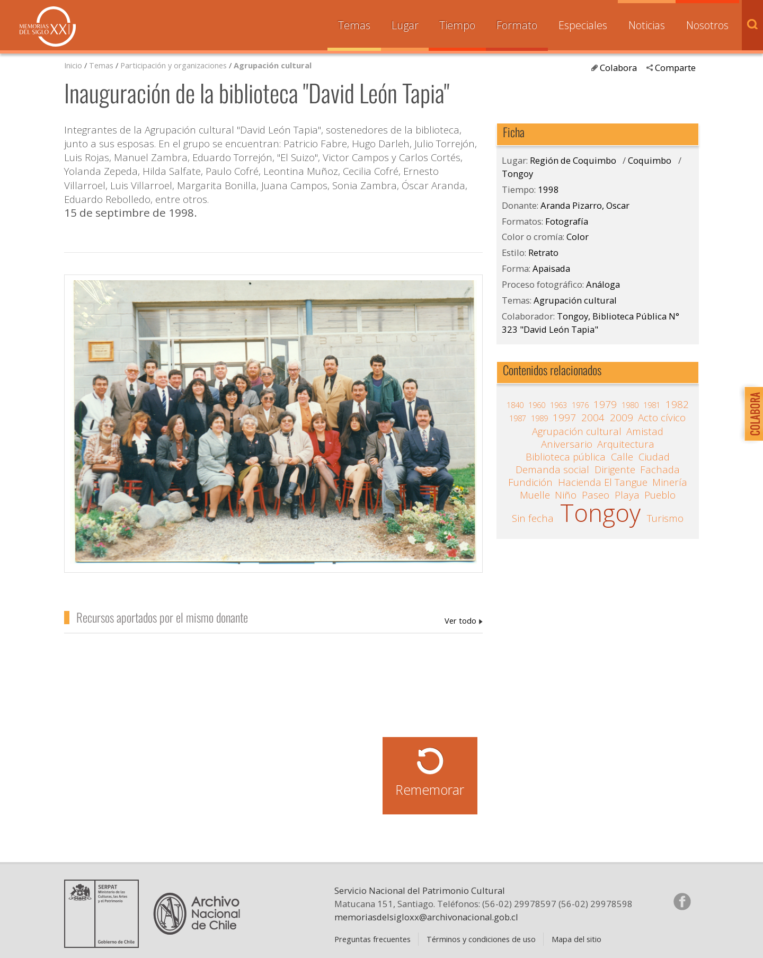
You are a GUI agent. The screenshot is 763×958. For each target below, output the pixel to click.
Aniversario (566, 444)
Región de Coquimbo (573, 160)
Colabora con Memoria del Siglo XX (751, 413)
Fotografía (566, 221)
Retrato (543, 252)
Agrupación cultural (273, 65)
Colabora (618, 67)
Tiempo (457, 25)
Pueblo (660, 495)
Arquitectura (625, 444)
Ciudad (654, 456)
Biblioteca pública (566, 456)
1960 (536, 405)
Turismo (665, 518)
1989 (539, 418)
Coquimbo (649, 160)
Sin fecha (533, 518)
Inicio (73, 65)
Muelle (535, 495)
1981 (651, 405)
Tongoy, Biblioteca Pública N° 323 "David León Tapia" (590, 322)
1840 (515, 405)
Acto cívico (662, 417)
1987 (517, 418)
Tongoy (517, 173)
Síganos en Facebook (682, 901)
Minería (669, 482)
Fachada (660, 469)
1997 (564, 417)
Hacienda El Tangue (602, 482)
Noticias (646, 25)
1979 (605, 404)
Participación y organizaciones (173, 65)
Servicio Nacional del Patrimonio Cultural (419, 890)
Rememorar (429, 789)
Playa (627, 495)
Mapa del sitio (576, 939)
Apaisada (551, 268)
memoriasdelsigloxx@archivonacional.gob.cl (426, 917)
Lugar (405, 25)
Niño (565, 495)
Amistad (644, 431)
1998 (548, 189)
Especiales (582, 25)
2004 (593, 417)
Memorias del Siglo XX (47, 26)
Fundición (530, 482)
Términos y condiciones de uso (481, 939)
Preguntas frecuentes (372, 939)
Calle (622, 456)
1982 (677, 404)
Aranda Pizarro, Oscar (464, 620)
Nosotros (707, 25)
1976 (580, 405)
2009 (621, 417)
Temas (354, 25)
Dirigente (615, 469)
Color (577, 236)
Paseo (595, 495)
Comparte (675, 67)
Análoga (603, 284)
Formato (516, 25)
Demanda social (552, 469)
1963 (558, 405)
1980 (630, 405)
